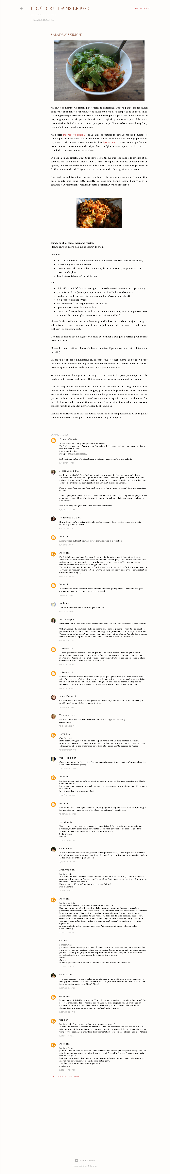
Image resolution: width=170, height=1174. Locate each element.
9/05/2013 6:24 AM (67, 1012)
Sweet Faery (65, 696)
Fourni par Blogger (85, 1160)
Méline (62, 822)
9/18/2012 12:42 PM (67, 510)
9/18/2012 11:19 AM (66, 463)
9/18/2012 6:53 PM (66, 576)
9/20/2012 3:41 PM (66, 640)
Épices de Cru (110, 142)
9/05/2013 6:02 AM (67, 988)
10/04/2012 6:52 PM (67, 726)
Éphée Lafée (65, 439)
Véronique (64, 715)
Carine (62, 940)
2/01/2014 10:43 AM (67, 1036)
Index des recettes (42, 20)
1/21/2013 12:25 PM (66, 932)
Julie (61, 536)
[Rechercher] (142, 8)
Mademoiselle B (67, 517)
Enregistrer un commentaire (65, 1076)
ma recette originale (75, 134)
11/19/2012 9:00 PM (67, 862)
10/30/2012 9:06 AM (67, 814)
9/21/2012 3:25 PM (66, 664)
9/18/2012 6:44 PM (66, 545)
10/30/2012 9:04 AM (67, 795)
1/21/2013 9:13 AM (66, 891)
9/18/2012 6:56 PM (66, 595)
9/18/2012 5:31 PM (66, 529)
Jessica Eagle (66, 471)
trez (61, 1020)
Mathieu (63, 603)
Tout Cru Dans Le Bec (59, 8)
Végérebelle (65, 758)
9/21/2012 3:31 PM (66, 688)
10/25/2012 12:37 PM (67, 750)
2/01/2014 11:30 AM (67, 1070)
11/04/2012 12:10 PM (67, 840)
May (61, 734)
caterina (63, 848)
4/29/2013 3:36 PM (67, 967)
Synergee (93, 1166)
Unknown (64, 648)
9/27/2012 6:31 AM (66, 707)
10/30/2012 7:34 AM (67, 769)
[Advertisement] (99, 1104)
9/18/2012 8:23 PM (66, 611)
